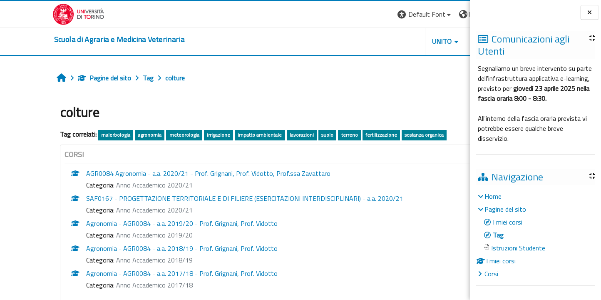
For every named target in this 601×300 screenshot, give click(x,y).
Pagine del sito (56, 78)
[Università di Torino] (26, 13)
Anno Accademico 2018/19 (106, 260)
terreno (301, 135)
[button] (356, 14)
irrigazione (170, 135)
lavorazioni (253, 135)
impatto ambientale (212, 135)
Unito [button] (372, 41)
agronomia (102, 135)
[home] (67, 39)
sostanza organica (376, 135)
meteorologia (136, 135)
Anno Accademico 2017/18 (106, 285)
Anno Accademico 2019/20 (106, 235)
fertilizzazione (333, 135)
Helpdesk (419, 41)
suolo (279, 135)
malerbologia (67, 135)
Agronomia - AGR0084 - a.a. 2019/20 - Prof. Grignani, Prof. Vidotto (133, 223)
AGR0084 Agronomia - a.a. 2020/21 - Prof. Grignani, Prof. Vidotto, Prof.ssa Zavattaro (160, 173)
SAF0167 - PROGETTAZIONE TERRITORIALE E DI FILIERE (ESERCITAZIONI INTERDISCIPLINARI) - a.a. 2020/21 (196, 198)
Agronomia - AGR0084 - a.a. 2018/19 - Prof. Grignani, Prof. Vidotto (133, 248)
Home (493, 196)
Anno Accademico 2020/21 (106, 185)
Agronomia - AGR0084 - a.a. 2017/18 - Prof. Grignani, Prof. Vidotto (133, 273)
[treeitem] (535, 235)
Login (455, 14)
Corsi (491, 274)
